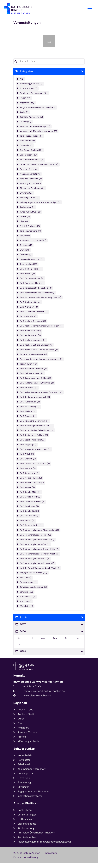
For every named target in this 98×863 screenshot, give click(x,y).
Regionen (20, 703)
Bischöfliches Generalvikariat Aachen (38, 681)
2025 (23, 651)
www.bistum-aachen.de (37, 695)
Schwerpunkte (24, 749)
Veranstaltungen (27, 22)
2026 (23, 631)
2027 (23, 624)
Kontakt (19, 676)
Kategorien (26, 71)
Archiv (23, 617)
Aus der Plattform (26, 803)
